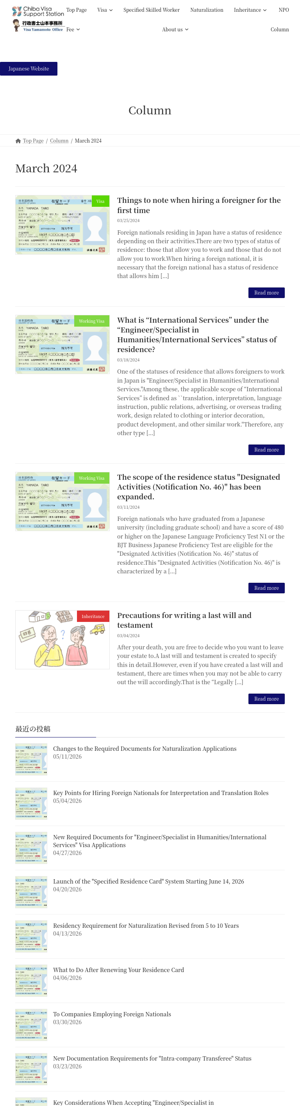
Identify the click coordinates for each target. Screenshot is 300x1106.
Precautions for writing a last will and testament (184, 620)
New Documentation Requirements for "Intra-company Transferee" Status (152, 1058)
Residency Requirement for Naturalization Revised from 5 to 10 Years (146, 925)
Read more (266, 292)
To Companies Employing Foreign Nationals (112, 1014)
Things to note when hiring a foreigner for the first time (199, 205)
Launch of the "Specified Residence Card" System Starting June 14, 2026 (148, 881)
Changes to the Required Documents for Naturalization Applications (145, 748)
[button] (28, 69)
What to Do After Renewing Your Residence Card (118, 970)
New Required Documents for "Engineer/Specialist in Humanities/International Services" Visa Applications (159, 841)
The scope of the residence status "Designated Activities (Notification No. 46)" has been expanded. (198, 486)
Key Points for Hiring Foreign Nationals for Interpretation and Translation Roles (161, 793)
